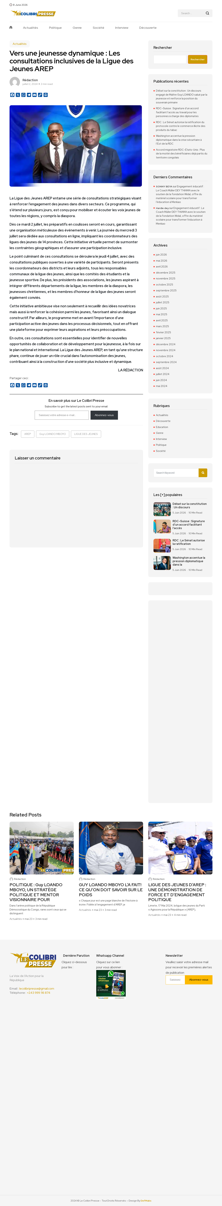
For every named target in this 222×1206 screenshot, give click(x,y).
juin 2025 (161, 308)
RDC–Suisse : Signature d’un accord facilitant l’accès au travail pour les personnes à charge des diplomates (177, 112)
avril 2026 (162, 266)
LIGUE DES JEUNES (86, 434)
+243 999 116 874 (38, 993)
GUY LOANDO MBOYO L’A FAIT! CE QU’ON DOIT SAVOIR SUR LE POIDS (111, 889)
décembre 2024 (166, 344)
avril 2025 (162, 320)
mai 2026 (161, 260)
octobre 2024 (164, 356)
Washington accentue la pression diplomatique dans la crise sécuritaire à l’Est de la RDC (179, 139)
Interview (121, 28)
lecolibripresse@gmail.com (36, 988)
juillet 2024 (162, 374)
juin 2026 (161, 254)
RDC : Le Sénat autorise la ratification (189, 542)
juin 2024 (161, 380)
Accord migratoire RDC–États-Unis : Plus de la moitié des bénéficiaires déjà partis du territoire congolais (181, 153)
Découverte (148, 28)
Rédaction (20, 879)
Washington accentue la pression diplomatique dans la (189, 561)
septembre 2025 (166, 290)
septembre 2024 (166, 362)
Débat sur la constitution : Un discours (190, 505)
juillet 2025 (162, 302)
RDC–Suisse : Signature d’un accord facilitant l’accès (189, 524)
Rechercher (162, 48)
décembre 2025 (165, 272)
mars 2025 (162, 326)
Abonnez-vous (104, 415)
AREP (27, 434)
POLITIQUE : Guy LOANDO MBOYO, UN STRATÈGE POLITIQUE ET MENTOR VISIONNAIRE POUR (36, 892)
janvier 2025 (163, 338)
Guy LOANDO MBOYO (52, 434)
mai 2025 (161, 314)
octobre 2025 (164, 284)
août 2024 (162, 368)
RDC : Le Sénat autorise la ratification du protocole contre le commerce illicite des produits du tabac (180, 126)
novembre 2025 (165, 278)
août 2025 (162, 296)
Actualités (30, 28)
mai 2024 (161, 386)
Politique (55, 28)
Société (98, 28)
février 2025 (163, 332)
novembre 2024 (166, 350)
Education (162, 427)
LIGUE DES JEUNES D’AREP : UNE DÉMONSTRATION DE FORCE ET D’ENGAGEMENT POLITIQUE (177, 892)
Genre (77, 28)
